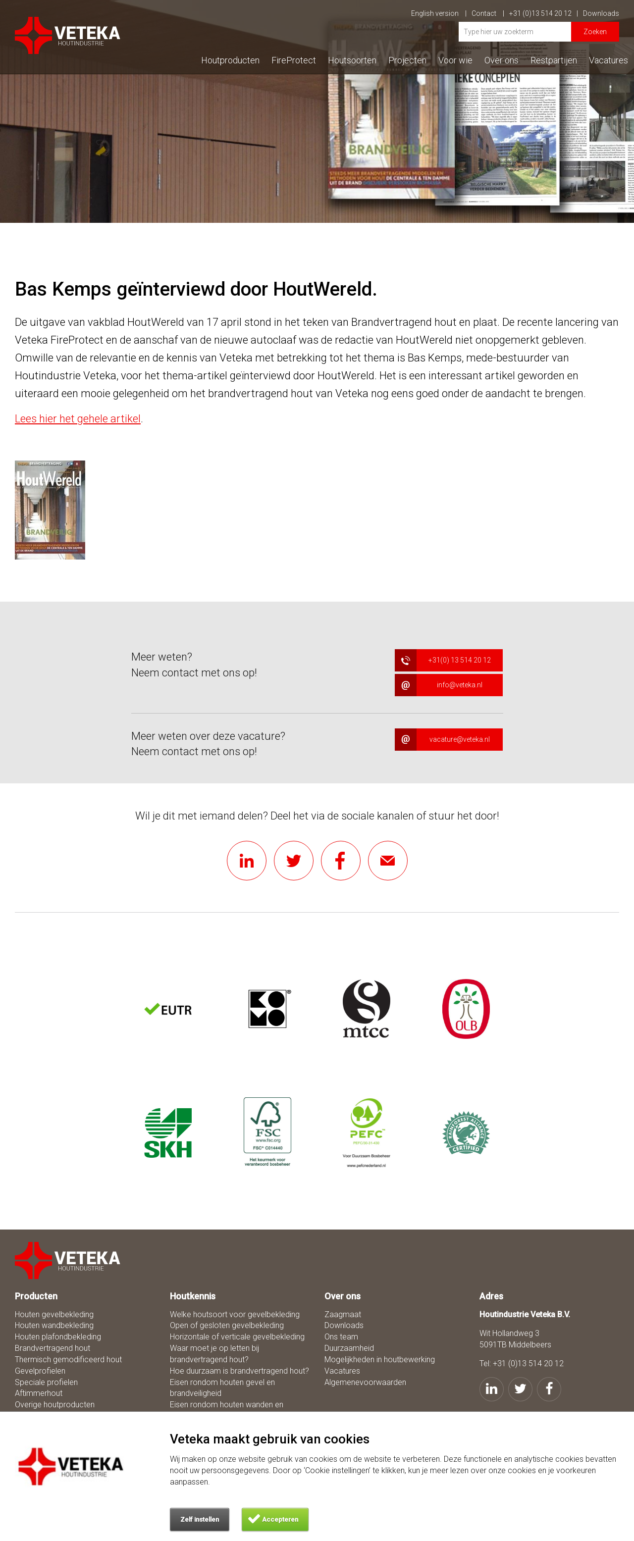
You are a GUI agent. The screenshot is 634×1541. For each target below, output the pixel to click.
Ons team (341, 1336)
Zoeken (595, 32)
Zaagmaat (342, 1314)
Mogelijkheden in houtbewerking (379, 1359)
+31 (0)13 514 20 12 (543, 13)
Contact (488, 13)
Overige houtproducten (55, 1404)
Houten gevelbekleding (54, 1314)
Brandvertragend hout (52, 1348)
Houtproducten (230, 60)
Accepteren (280, 1519)
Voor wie (455, 60)
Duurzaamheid (349, 1348)
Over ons (501, 60)
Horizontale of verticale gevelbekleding (237, 1336)
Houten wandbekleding (54, 1325)
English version (439, 13)
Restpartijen (553, 60)
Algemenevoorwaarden (365, 1382)
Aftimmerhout (38, 1393)
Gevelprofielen (40, 1371)
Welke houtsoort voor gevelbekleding (235, 1314)
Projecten (407, 60)
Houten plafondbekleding (58, 1336)
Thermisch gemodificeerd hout (68, 1359)
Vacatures (608, 60)
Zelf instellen (199, 1519)
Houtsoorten (352, 60)
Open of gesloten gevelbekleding (227, 1325)
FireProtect (293, 60)
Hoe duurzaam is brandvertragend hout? (239, 1371)
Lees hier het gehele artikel (78, 418)
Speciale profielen (46, 1382)
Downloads (601, 13)
